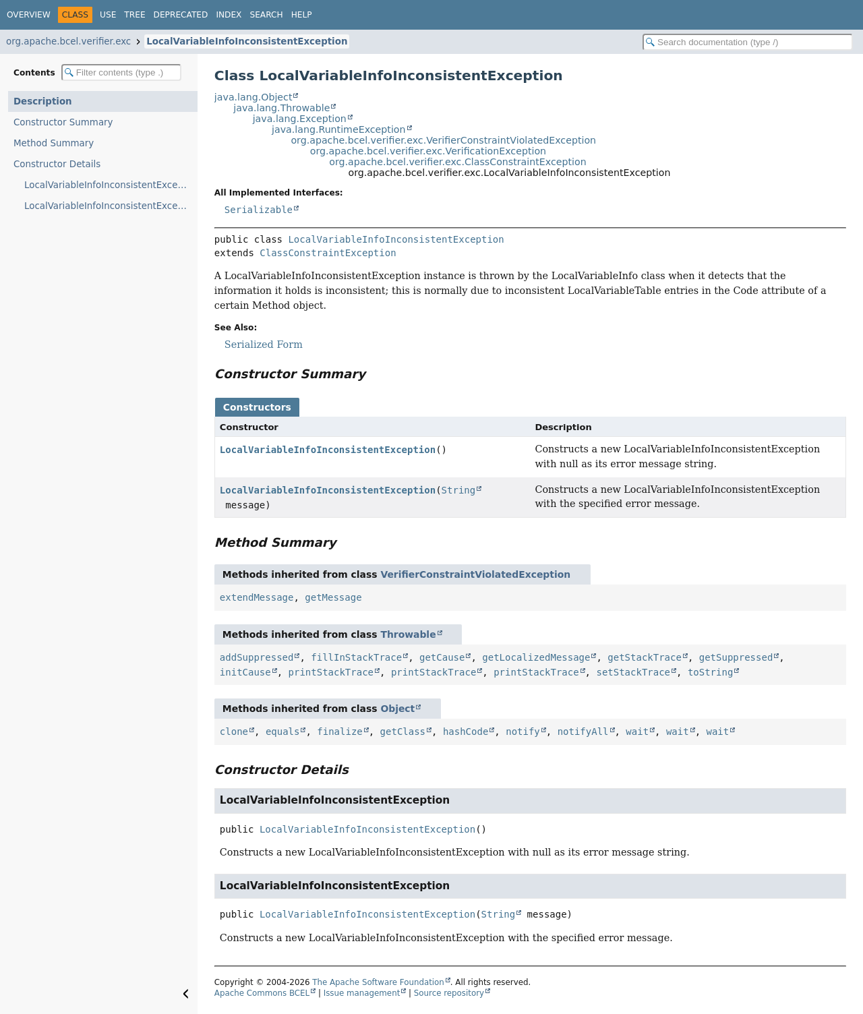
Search (265, 15)
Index (228, 15)
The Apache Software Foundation (378, 982)
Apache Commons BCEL (261, 993)
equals (283, 731)
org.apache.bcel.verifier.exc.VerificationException (428, 151)
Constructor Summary (63, 122)
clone (234, 731)
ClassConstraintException (328, 252)
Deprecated (181, 15)
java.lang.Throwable (281, 107)
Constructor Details (56, 164)
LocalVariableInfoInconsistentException (246, 41)
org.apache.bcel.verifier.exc (68, 41)
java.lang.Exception (300, 118)
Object (397, 708)
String (459, 490)
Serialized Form (264, 344)
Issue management (362, 993)
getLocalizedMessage (536, 657)
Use (108, 15)
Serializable (259, 209)
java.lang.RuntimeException (338, 129)
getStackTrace (644, 657)
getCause (442, 657)
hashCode (465, 731)
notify (523, 731)
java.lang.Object (253, 97)
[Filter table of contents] (121, 72)
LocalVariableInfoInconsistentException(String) (111, 206)
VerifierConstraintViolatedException (475, 574)
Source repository (449, 993)
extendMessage (257, 597)
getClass (402, 731)
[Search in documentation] (748, 42)
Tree (134, 15)
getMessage (333, 597)
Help (301, 15)
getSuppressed (736, 657)
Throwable (408, 634)
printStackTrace (331, 672)
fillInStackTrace (356, 657)
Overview (29, 15)
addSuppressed (257, 657)
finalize (339, 731)
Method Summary (53, 143)
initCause (245, 672)
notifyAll (583, 731)
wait (637, 731)
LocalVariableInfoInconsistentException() (111, 185)
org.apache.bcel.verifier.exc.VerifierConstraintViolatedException (443, 140)
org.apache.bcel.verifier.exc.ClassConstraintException (457, 161)
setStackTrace (633, 672)
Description (42, 101)
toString (710, 672)
